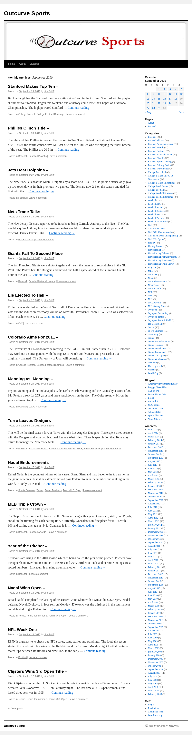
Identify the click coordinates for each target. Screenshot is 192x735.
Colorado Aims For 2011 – (33, 337)
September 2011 (155, 542)
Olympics (152, 309)
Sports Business (92, 448)
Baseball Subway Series (159, 165)
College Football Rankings (50, 114)
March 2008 (153, 690)
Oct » (181, 112)
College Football (26, 114)
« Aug (148, 112)
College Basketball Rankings (161, 182)
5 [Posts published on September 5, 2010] (181, 89)
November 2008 (155, 662)
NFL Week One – (24, 629)
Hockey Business (156, 246)
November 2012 (155, 493)
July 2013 (152, 464)
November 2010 (155, 577)
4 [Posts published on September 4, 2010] (175, 89)
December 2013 (155, 447)
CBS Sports (153, 390)
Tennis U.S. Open (72, 490)
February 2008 (155, 694)
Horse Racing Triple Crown (161, 263)
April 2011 (153, 560)
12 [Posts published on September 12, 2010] (181, 94)
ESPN (151, 397)
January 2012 (154, 528)
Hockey (151, 242)
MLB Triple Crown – (27, 504)
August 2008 (154, 673)
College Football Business (50, 365)
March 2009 (153, 648)
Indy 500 (152, 267)
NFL (150, 292)
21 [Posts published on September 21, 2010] (153, 103)
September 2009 (155, 627)
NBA (150, 278)
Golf (20, 323)
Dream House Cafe (157, 394)
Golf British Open (156, 228)
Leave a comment (75, 114)
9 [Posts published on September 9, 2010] (164, 94)
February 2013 (155, 482)
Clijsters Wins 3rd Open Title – (37, 671)
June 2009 (153, 637)
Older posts (15, 708)
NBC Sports (153, 405)
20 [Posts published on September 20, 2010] (148, 103)
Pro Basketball (25, 239)
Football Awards (156, 207)
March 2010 (153, 606)
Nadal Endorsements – (30, 462)
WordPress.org (155, 715)
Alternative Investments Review (163, 383)
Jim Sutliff (49, 91)
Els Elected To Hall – (28, 295)
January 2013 (154, 486)
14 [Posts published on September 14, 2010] (153, 98)
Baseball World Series (158, 168)
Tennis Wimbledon (157, 359)
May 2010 (153, 598)
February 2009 (155, 651)
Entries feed (153, 708)
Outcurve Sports (27, 13)
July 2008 (152, 676)
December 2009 (155, 616)
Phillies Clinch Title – (28, 128)
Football (22, 197)
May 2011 (153, 556)
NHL (150, 299)
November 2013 (155, 450)
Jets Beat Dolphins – (28, 170)
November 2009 (155, 620)
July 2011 (152, 549)
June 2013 (153, 468)
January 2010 (154, 613)
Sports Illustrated (156, 415)
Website (152, 369)
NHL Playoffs (154, 302)
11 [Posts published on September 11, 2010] (175, 94)
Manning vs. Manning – (30, 379)
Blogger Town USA (157, 387)
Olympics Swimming (158, 313)
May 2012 (153, 514)
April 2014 (153, 433)
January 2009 (154, 655)
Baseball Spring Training (160, 161)
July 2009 (152, 634)
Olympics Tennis (156, 316)
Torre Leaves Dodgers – (31, 420)
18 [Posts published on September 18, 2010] (175, 98)
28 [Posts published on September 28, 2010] (153, 108)
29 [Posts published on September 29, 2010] (159, 108)
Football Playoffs (156, 218)
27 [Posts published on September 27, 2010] (148, 108)
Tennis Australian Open (159, 341)
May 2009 (153, 641)
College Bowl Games (158, 186)
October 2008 (154, 665)
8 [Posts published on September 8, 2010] (159, 94)
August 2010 (154, 588)
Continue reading (80, 107)
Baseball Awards (37, 532)
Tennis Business (53, 490)
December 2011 (155, 531)
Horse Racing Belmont (159, 253)
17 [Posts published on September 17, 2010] (170, 98)
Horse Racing (154, 249)
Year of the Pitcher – (27, 546)
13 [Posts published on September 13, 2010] (148, 98)
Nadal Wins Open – (26, 588)
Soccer (151, 327)
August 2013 (154, 461)
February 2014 (155, 440)
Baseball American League (160, 144)
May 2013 (153, 472)
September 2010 (155, 584)
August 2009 (154, 630)
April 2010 (153, 602)
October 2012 (154, 496)
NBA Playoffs (154, 288)
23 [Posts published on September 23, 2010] (164, 103)
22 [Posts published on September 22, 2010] (159, 103)
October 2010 (154, 581)
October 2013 (154, 454)
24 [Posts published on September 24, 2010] (170, 103)
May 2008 (153, 683)
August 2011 (154, 546)
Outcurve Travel (155, 408)
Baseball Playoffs (38, 156)
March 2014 (153, 436)
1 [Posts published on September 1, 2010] (159, 89)
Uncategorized (155, 366)
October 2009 (154, 623)
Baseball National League (42, 281)
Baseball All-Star (156, 140)
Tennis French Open (157, 348)
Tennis (40, 490)
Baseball (34, 63)
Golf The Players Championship (163, 235)
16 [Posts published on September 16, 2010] (164, 98)
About (22, 63)
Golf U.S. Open (155, 239)
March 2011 (153, 563)
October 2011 (154, 539)
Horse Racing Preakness (159, 260)
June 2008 (153, 680)
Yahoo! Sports (154, 419)
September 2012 (155, 500)
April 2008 (153, 687)
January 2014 (154, 443)
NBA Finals (153, 285)
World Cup (153, 373)
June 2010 (153, 595)
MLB (79, 448)
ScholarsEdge (154, 412)
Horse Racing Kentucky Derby (162, 256)
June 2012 (153, 510)
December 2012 (155, 489)
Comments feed (155, 711)
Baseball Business (38, 448)
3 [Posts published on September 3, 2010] (170, 89)
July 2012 (152, 507)
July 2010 (152, 591)
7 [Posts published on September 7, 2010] (153, 94)
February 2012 (155, 524)
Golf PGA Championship (160, 232)
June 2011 (153, 553)
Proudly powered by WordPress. (164, 725)
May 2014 (153, 429)
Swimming (153, 334)
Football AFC (154, 204)
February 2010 (155, 609)
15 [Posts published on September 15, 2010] (159, 98)
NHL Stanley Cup (156, 306)
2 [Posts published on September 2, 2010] (164, 89)
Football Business (156, 211)
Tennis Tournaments (36, 615)
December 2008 (155, 658)
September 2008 (155, 669)
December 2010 (155, 574)
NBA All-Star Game (157, 281)
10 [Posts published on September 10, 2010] (170, 94)
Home (11, 63)
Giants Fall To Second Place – (37, 253)
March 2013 (153, 479)
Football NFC (154, 214)
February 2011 (155, 567)
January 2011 (154, 570)
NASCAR (153, 274)
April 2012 (153, 517)
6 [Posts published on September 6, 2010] (148, 94)
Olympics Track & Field (159, 320)
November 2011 (155, 535)
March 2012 (153, 521)
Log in (151, 704)
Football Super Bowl (158, 221)
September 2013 (155, 457)
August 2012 (154, 503)
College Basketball (157, 172)
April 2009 (153, 644)
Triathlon (152, 362)
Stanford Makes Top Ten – (33, 86)
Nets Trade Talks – (26, 211)
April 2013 (153, 475)
